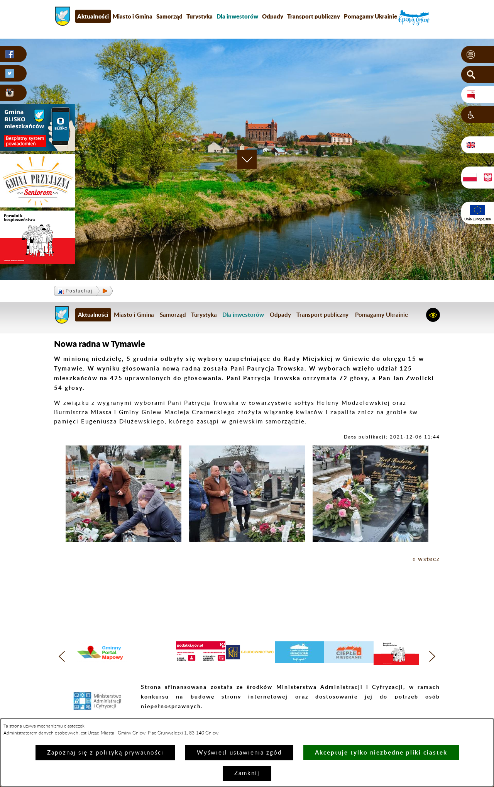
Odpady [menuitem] (272, 16)
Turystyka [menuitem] (199, 16)
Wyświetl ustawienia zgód (239, 753)
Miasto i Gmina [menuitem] (132, 16)
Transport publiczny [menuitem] (313, 16)
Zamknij (247, 773)
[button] (477, 54)
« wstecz (426, 559)
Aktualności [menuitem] (93, 16)
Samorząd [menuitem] (169, 16)
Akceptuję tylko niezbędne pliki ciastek (381, 752)
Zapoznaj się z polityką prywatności (105, 753)
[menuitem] (237, 16)
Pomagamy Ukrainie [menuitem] (370, 16)
